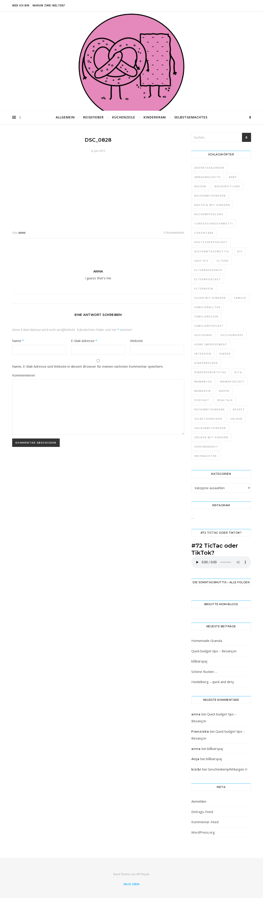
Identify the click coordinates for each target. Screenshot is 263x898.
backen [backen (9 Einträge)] (200, 186)
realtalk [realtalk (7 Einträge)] (225, 400)
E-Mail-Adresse (84, 340)
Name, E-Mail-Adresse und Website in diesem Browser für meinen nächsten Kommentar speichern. (87, 366)
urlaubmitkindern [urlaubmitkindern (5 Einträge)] (210, 428)
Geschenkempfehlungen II (227, 769)
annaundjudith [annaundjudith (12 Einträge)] (207, 177)
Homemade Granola (206, 640)
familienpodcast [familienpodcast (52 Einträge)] (209, 325)
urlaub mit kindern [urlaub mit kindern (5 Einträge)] (211, 437)
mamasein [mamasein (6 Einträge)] (202, 390)
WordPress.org (203, 832)
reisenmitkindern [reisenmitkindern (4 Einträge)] (209, 409)
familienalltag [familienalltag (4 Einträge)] (207, 307)
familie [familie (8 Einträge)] (240, 297)
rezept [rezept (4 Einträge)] (239, 409)
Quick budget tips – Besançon (213, 651)
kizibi (196, 769)
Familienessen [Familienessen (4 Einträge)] (206, 316)
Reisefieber (93, 117)
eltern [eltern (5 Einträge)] (222, 260)
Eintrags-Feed (202, 811)
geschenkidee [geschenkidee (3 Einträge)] (232, 335)
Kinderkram (155, 117)
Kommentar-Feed (205, 822)
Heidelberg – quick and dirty (212, 682)
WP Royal (142, 874)
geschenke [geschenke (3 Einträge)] (203, 335)
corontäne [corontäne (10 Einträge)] (204, 232)
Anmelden (198, 801)
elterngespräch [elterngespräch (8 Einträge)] (208, 270)
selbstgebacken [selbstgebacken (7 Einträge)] (208, 418)
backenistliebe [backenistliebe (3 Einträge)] (227, 186)
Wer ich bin (20, 5)
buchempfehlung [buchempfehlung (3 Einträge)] (208, 214)
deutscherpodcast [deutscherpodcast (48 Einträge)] (211, 242)
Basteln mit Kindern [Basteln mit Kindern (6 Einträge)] (212, 205)
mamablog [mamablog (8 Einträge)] (203, 381)
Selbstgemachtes (190, 117)
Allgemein (65, 117)
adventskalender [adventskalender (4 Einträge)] (209, 167)
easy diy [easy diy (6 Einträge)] (201, 260)
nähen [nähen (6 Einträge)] (224, 390)
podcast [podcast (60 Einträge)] (201, 400)
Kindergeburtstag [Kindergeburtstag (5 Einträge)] (210, 372)
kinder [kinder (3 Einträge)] (225, 353)
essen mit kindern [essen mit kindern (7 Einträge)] (210, 297)
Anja (195, 759)
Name (18, 340)
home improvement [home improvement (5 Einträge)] (210, 344)
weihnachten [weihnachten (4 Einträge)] (205, 456)
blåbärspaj (199, 661)
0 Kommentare (174, 232)
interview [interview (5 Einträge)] (202, 353)
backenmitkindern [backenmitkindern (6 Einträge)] (210, 195)
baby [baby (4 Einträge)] (233, 177)
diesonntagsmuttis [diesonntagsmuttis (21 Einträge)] (211, 251)
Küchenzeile (123, 117)
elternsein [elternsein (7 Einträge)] (203, 288)
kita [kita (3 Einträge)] (238, 372)
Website (136, 340)
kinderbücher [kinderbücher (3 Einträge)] (206, 363)
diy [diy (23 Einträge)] (240, 251)
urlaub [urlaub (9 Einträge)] (236, 418)
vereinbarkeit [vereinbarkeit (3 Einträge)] (206, 446)
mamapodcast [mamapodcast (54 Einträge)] (232, 381)
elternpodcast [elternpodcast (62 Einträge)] (207, 279)
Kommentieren (23, 375)
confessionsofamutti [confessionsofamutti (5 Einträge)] (213, 223)
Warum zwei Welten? (49, 5)
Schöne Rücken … (204, 671)
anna (21, 232)
